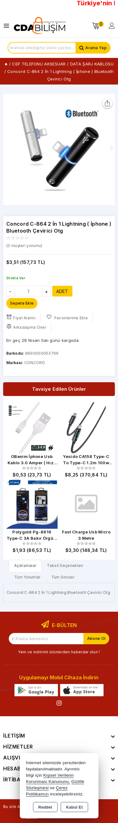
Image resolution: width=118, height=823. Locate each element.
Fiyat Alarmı (21, 317)
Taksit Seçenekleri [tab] (65, 565)
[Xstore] (39, 25)
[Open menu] (8, 26)
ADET (62, 291)
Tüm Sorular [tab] (62, 577)
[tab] (25, 565)
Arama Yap (96, 47)
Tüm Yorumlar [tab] (27, 577)
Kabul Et (74, 807)
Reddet (45, 807)
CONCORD (34, 362)
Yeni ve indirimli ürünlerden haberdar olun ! (59, 652)
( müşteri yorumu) (24, 245)
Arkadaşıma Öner (26, 327)
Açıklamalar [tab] (25, 565)
